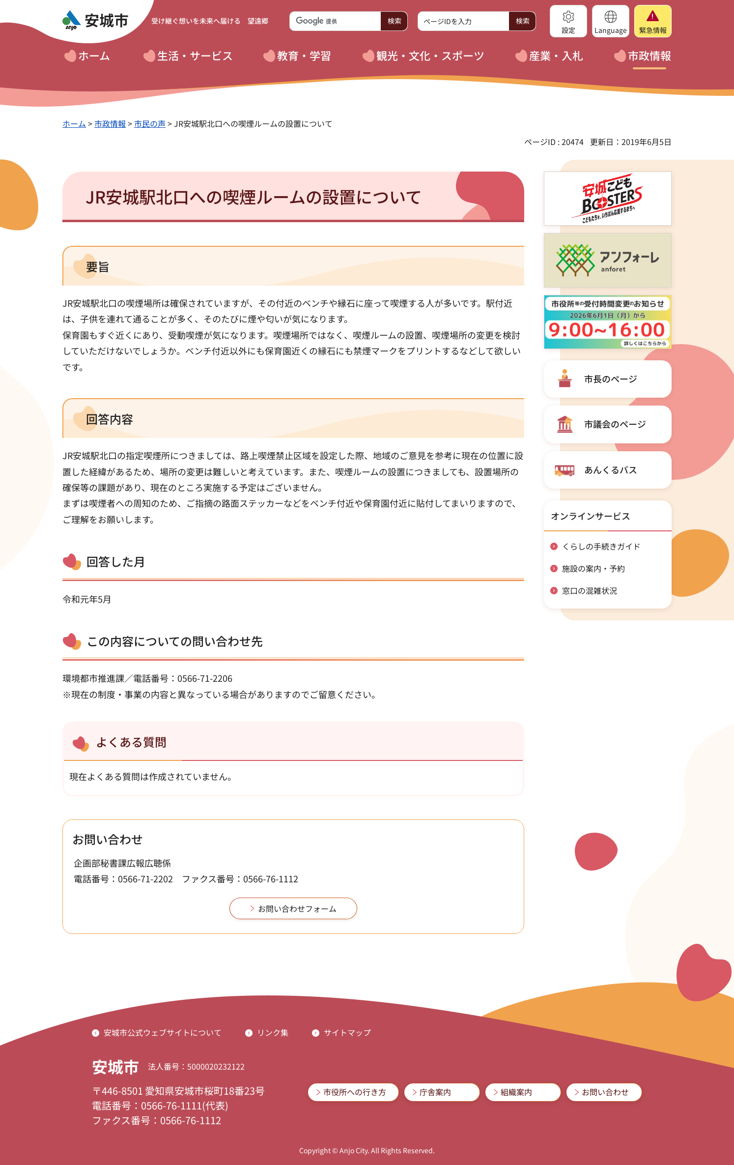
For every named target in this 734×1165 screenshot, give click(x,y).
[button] (568, 21)
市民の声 (150, 123)
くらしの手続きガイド (601, 546)
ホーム (74, 123)
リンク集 (272, 1032)
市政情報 (110, 123)
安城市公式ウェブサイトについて (163, 1032)
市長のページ (610, 378)
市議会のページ (615, 423)
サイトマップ (347, 1032)
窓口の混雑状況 (589, 590)
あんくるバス (610, 469)
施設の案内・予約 (593, 568)
